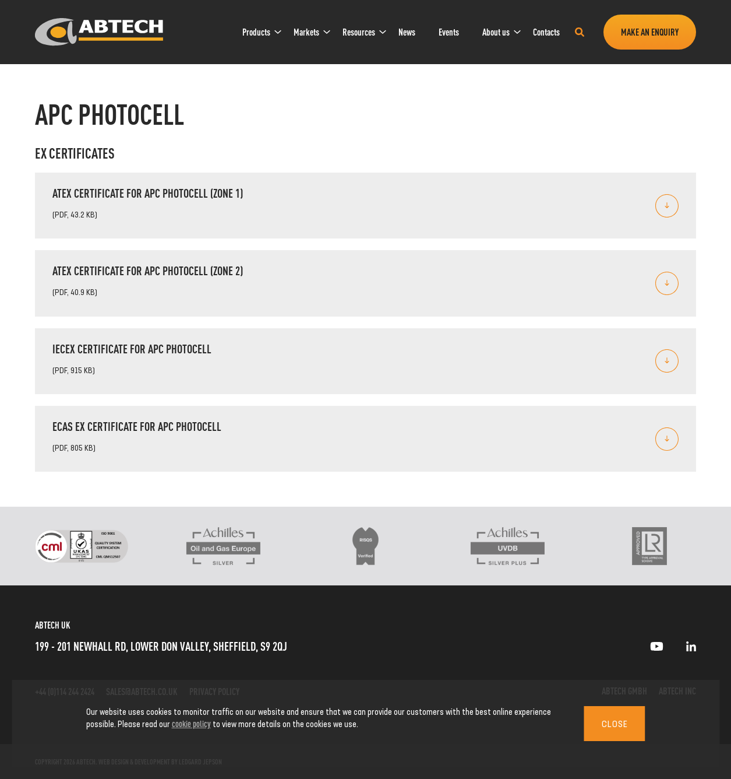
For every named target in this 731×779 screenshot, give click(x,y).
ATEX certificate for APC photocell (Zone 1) (147, 193)
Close (615, 723)
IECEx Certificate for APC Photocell (131, 348)
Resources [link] (358, 32)
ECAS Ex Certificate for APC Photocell (136, 426)
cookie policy (191, 723)
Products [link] (256, 32)
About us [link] (496, 32)
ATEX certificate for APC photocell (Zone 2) (147, 270)
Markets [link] (306, 32)
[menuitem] (256, 32)
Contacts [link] (546, 32)
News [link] (406, 32)
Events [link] (449, 32)
